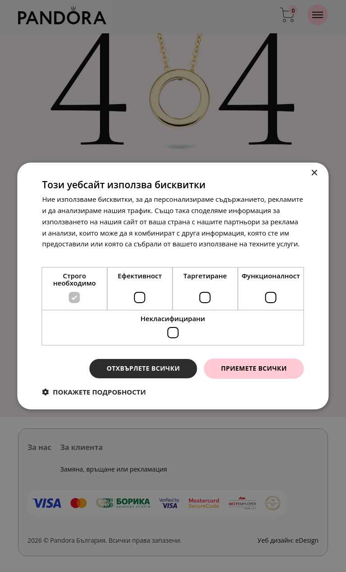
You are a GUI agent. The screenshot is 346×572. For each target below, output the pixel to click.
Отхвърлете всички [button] (143, 368)
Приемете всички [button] (254, 368)
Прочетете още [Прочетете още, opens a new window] (67, 254)
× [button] (314, 173)
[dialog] (173, 286)
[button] (94, 392)
